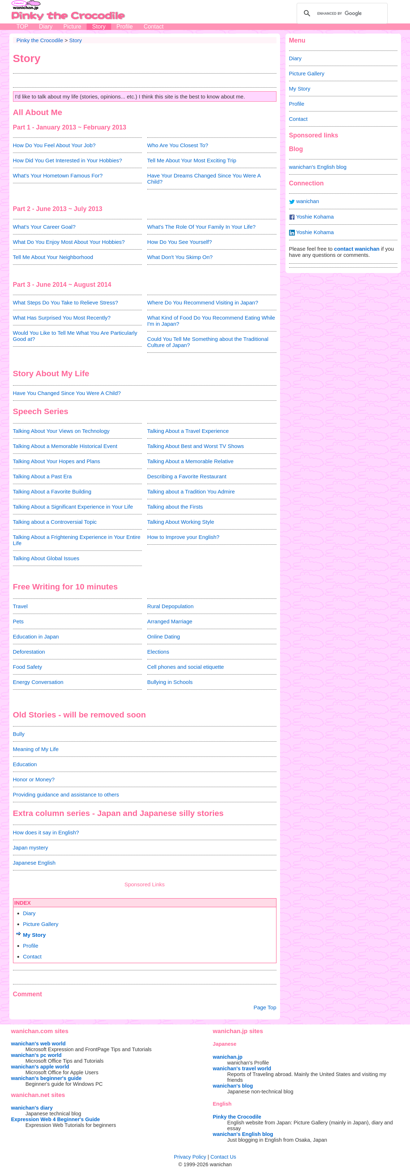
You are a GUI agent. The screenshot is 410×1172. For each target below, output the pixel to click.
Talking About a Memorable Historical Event (65, 446)
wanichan (304, 201)
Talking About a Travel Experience (188, 431)
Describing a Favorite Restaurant (186, 476)
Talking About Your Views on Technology (61, 431)
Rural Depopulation (170, 606)
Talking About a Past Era (42, 476)
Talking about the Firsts (175, 507)
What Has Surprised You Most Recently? (62, 318)
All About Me (37, 112)
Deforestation (29, 652)
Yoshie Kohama (311, 217)
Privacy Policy (190, 1157)
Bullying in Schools (170, 682)
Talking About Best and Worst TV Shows (195, 446)
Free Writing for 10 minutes (65, 586)
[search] (341, 13)
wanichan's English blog (318, 167)
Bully (19, 734)
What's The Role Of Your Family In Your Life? (201, 227)
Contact (153, 26)
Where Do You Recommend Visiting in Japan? (202, 302)
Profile (125, 26)
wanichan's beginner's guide (46, 1078)
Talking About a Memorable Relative (190, 461)
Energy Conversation (38, 682)
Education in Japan (36, 636)
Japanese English (34, 863)
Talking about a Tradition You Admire (191, 491)
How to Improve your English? (183, 537)
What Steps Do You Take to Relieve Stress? (65, 302)
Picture (72, 26)
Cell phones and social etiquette (185, 667)
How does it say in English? (46, 832)
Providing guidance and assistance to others (66, 794)
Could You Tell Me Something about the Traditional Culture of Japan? (208, 342)
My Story (34, 935)
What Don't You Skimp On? (180, 257)
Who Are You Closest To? (177, 145)
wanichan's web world (38, 1043)
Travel (20, 606)
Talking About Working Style (180, 522)
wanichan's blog (233, 1086)
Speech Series (41, 411)
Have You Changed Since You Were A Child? (67, 393)
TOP (23, 26)
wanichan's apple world (40, 1067)
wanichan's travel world (242, 1068)
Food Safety (27, 667)
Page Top (264, 1007)
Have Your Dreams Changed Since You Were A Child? (204, 178)
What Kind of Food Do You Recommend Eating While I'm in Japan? (211, 321)
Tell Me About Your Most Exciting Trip (191, 160)
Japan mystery (30, 847)
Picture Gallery (40, 924)
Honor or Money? (34, 779)
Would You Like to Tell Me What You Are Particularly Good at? (75, 336)
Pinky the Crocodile (237, 1117)
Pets (18, 621)
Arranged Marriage (169, 621)
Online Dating (163, 636)
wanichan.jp (228, 1057)
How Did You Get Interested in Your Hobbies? (67, 160)
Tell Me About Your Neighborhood (53, 257)
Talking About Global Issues (46, 558)
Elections (158, 652)
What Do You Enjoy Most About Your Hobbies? (69, 242)
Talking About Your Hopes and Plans (56, 461)
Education (25, 764)
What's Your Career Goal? (44, 227)
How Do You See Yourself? (179, 242)
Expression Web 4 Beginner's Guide (55, 1119)
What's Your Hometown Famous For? (58, 175)
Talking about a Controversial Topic (55, 522)
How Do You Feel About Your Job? (54, 145)
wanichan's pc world (36, 1055)
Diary (45, 26)
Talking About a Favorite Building (52, 491)
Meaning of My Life (36, 749)
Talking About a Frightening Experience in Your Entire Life (77, 540)
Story (98, 26)
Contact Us (223, 1157)
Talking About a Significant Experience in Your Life (73, 507)
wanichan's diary (32, 1108)
